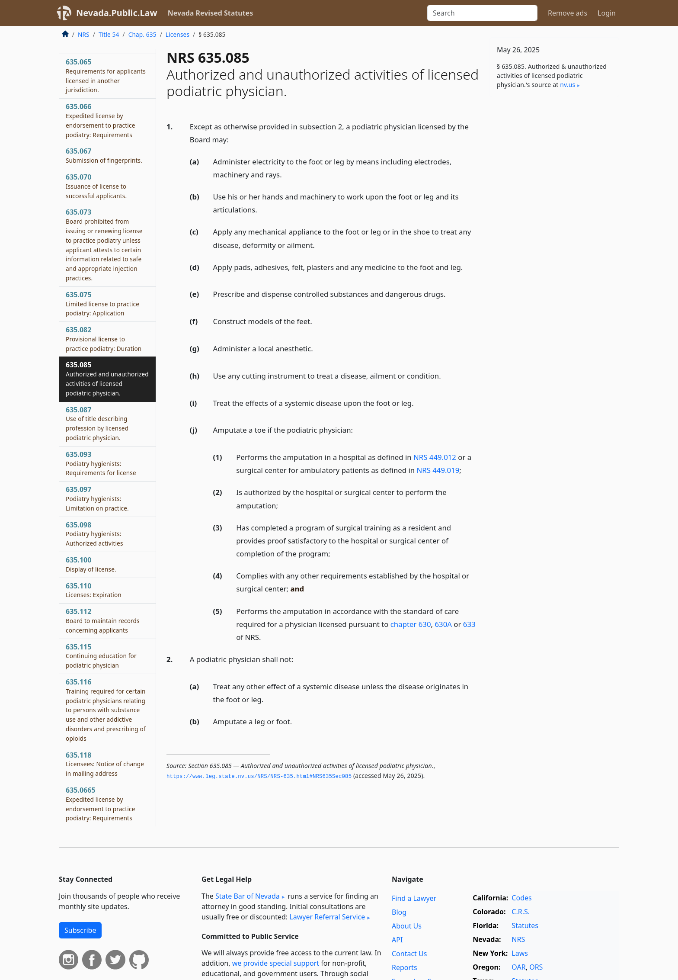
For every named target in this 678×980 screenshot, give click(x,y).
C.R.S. (521, 911)
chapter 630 (410, 624)
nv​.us (567, 84)
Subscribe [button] (80, 930)
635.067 (104, 155)
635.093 (101, 463)
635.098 (94, 534)
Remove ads (567, 13)
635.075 (102, 304)
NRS (84, 34)
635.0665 (100, 803)
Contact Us (409, 953)
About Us (407, 926)
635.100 (91, 564)
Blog (399, 912)
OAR (518, 967)
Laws (520, 953)
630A (443, 624)
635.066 (100, 120)
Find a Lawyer (414, 898)
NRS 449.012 (434, 457)
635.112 (103, 620)
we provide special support (275, 963)
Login (607, 13)
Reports (404, 967)
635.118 (105, 764)
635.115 (101, 656)
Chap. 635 (142, 34)
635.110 (94, 590)
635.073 (104, 244)
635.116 (106, 709)
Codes (521, 898)
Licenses (177, 34)
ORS (536, 967)
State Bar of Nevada (247, 896)
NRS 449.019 (437, 470)
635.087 (97, 423)
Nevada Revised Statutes (210, 13)
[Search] (482, 13)
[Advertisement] (554, 239)
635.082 (103, 339)
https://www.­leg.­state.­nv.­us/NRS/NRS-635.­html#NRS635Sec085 (259, 777)
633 (469, 624)
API (397, 940)
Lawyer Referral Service (327, 917)
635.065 (106, 75)
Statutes (525, 925)
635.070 (96, 186)
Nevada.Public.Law (116, 13)
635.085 (107, 378)
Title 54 (109, 34)
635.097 (97, 498)
